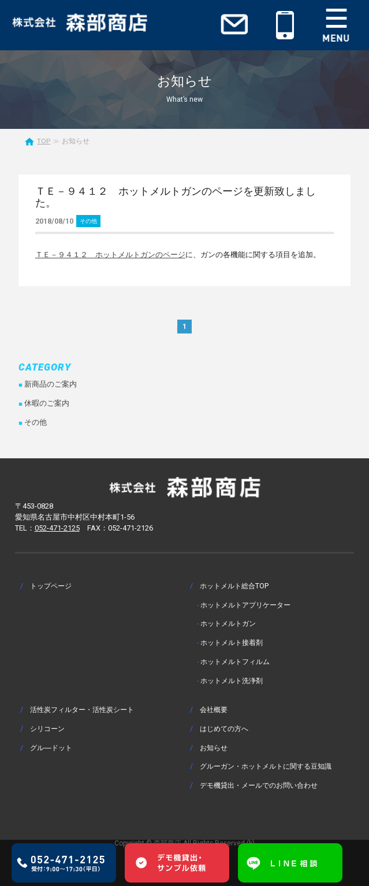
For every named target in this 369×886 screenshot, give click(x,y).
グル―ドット (51, 747)
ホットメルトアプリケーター (245, 604)
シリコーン (47, 728)
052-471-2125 (57, 528)
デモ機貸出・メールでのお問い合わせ (259, 785)
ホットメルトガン (228, 623)
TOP (43, 141)
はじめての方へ (224, 728)
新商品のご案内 (50, 384)
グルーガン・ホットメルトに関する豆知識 (265, 766)
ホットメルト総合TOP (234, 585)
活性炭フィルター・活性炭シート (82, 709)
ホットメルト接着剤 (231, 642)
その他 (88, 221)
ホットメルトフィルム (235, 661)
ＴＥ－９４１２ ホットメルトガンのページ (110, 254)
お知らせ (214, 747)
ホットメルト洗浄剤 (231, 680)
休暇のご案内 (46, 403)
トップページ (51, 585)
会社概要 (214, 709)
